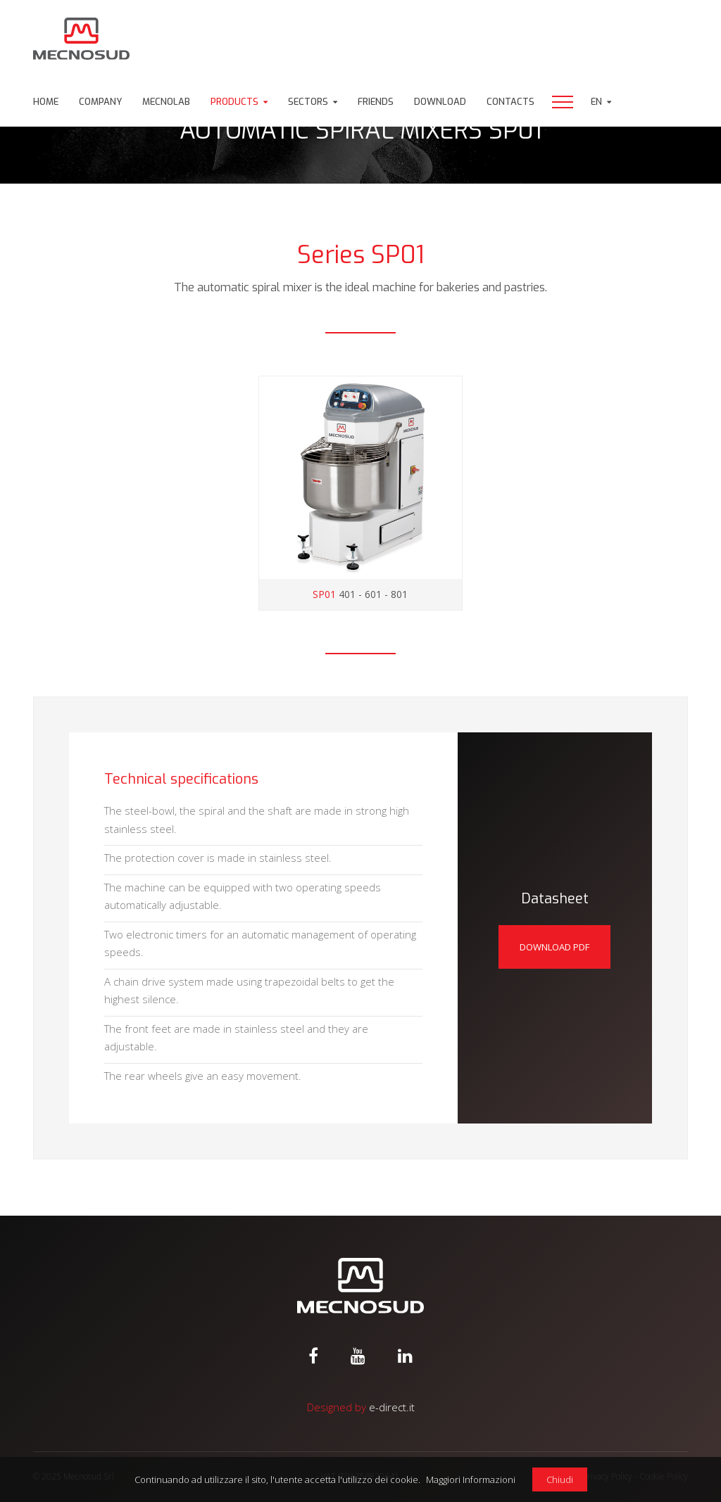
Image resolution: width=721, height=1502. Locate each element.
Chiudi (559, 1479)
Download (440, 102)
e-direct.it (392, 1407)
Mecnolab (166, 102)
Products (234, 102)
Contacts (510, 102)
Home (45, 102)
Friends (376, 102)
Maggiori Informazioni (470, 1479)
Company (100, 102)
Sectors (308, 102)
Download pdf (554, 947)
